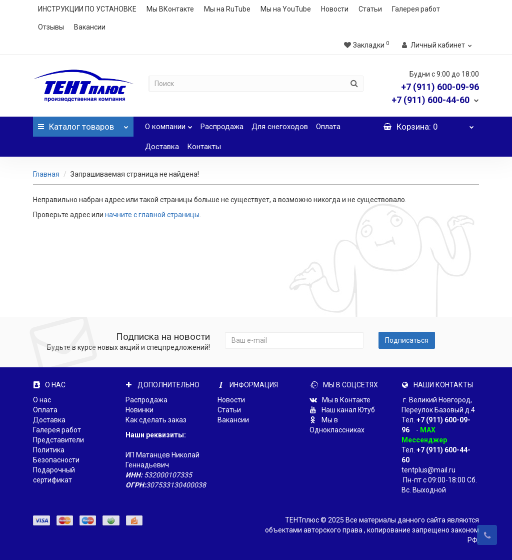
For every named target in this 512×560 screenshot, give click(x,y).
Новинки (140, 410)
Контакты (204, 146)
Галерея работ (416, 9)
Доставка (162, 146)
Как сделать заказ (156, 420)
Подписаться (406, 340)
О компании (168, 124)
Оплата (328, 126)
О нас (42, 400)
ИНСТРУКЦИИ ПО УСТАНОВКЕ (87, 9)
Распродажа (222, 126)
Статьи (370, 9)
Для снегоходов (280, 126)
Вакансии (90, 27)
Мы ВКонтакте (170, 9)
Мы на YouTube (285, 9)
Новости (334, 9)
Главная (46, 174)
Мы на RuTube (227, 9)
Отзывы (51, 27)
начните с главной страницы (152, 215)
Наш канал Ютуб (342, 410)
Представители (58, 440)
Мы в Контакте (340, 400)
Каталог (83, 124)
